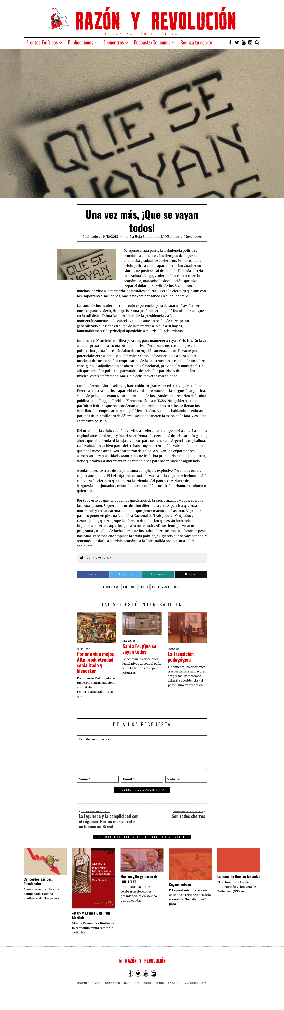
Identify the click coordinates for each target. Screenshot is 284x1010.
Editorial (129, 586)
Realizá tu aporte (196, 42)
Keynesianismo (180, 890)
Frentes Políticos (42, 42)
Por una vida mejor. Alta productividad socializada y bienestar (91, 665)
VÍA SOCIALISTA (196, 989)
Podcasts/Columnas (152, 42)
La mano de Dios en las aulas (238, 882)
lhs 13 (144, 586)
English (174, 989)
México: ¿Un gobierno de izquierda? (139, 884)
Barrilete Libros (137, 989)
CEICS (159, 989)
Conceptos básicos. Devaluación (38, 887)
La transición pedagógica (181, 656)
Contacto (112, 989)
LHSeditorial (173, 237)
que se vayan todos (165, 586)
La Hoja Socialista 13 (146, 237)
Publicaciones (80, 42)
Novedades (193, 237)
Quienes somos (89, 989)
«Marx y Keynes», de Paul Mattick (91, 921)
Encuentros (113, 42)
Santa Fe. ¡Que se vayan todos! (140, 649)
